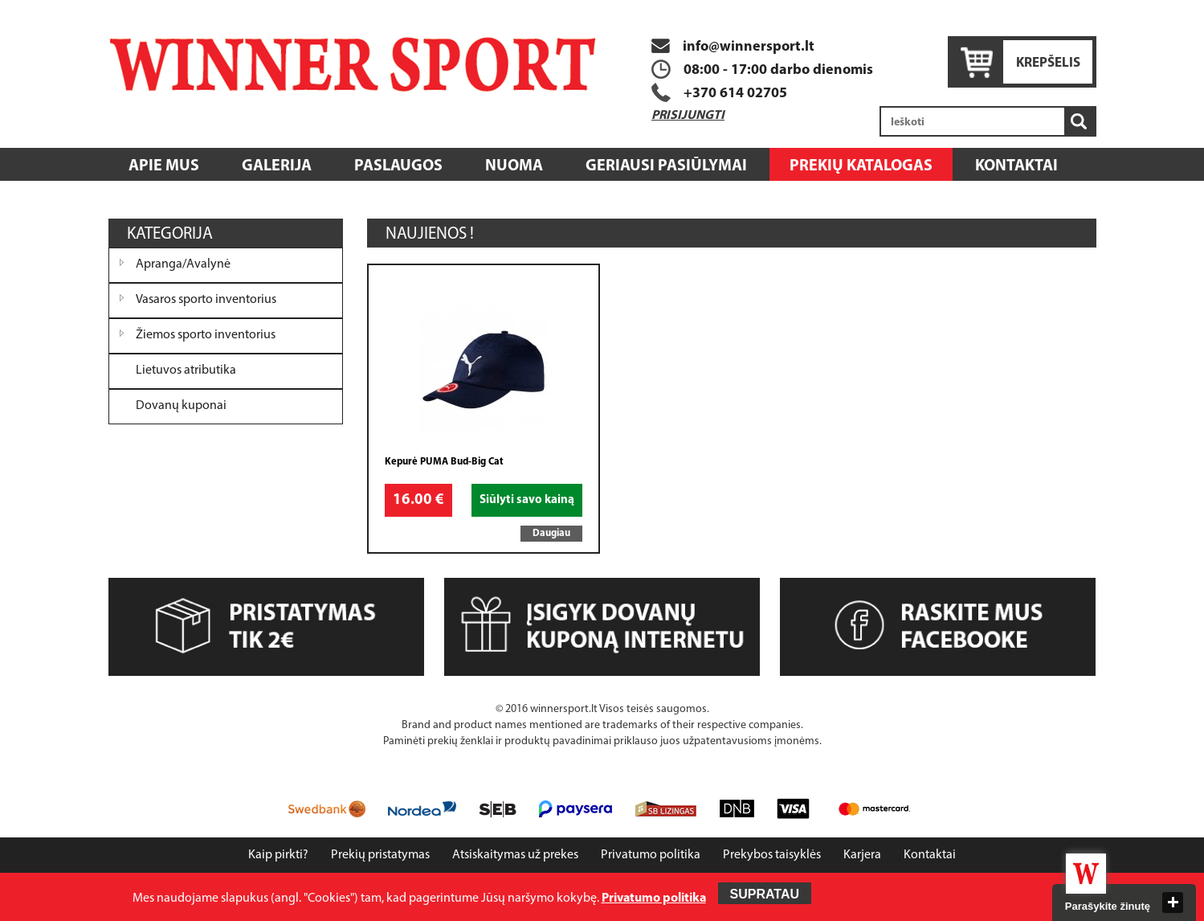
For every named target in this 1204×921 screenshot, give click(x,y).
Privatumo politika (650, 855)
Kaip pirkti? (278, 855)
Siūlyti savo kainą (527, 500)
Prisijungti (687, 115)
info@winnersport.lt (732, 47)
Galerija (277, 166)
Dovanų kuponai (181, 405)
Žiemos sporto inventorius (205, 335)
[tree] (226, 336)
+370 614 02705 (735, 93)
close (1172, 902)
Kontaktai (1016, 166)
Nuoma (514, 166)
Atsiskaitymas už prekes (515, 855)
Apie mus (164, 166)
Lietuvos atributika (186, 370)
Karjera (862, 855)
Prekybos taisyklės (772, 855)
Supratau (765, 894)
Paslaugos (398, 166)
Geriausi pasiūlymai (666, 166)
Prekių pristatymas (380, 855)
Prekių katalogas (861, 166)
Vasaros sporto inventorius (206, 299)
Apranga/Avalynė (183, 264)
